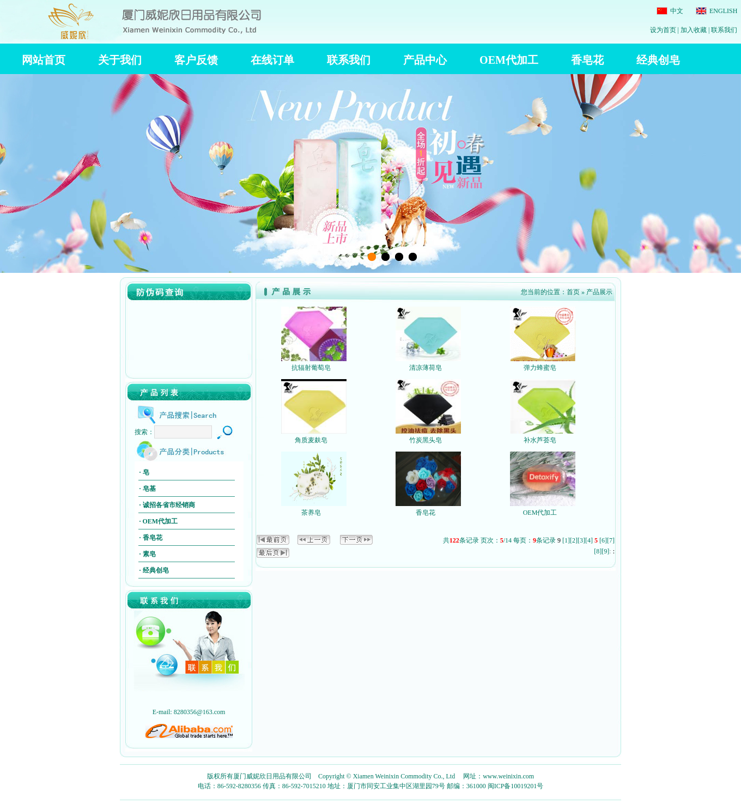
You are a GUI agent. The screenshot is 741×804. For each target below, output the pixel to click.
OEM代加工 (160, 521)
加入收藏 (694, 30)
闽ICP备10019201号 (516, 786)
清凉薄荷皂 (425, 367)
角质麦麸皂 (311, 440)
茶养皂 (311, 512)
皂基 (149, 488)
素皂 (149, 554)
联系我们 (724, 30)
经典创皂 (156, 570)
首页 (573, 292)
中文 (676, 11)
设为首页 (663, 30)
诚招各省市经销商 (169, 505)
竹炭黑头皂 (425, 440)
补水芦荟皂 (540, 440)
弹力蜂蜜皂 (540, 367)
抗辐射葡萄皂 (311, 367)
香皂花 (152, 537)
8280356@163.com (200, 712)
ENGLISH (722, 11)
